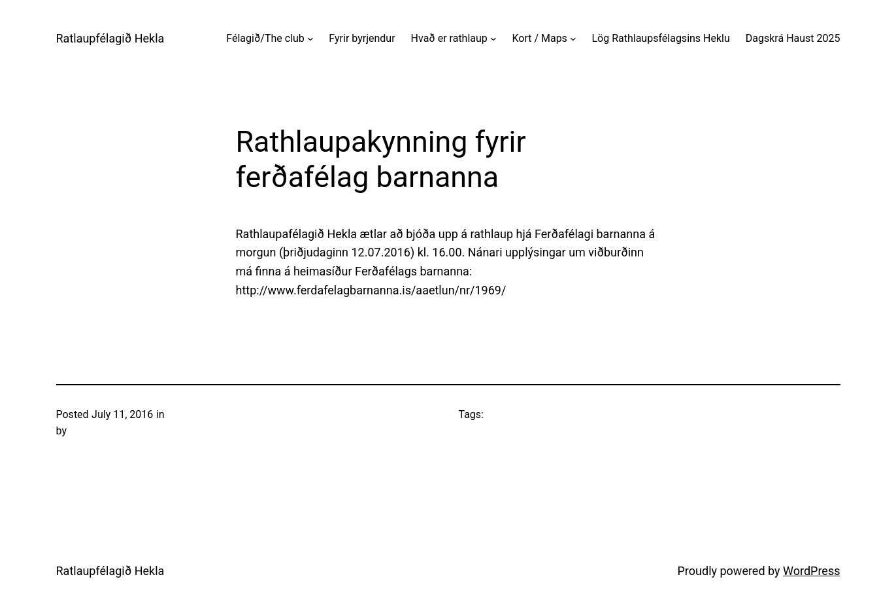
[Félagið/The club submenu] (310, 38)
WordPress (811, 571)
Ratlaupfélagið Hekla (110, 38)
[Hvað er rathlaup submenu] (493, 38)
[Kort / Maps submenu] (573, 38)
